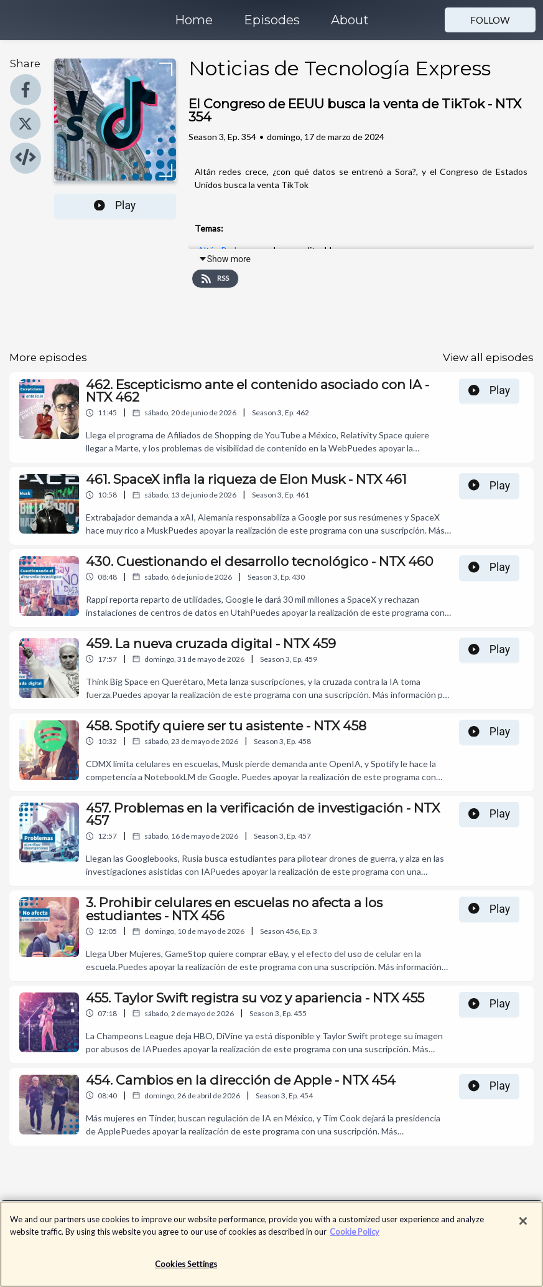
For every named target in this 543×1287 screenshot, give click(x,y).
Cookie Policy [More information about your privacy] (354, 1238)
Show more (224, 259)
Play (115, 205)
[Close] (523, 1228)
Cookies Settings (186, 1271)
